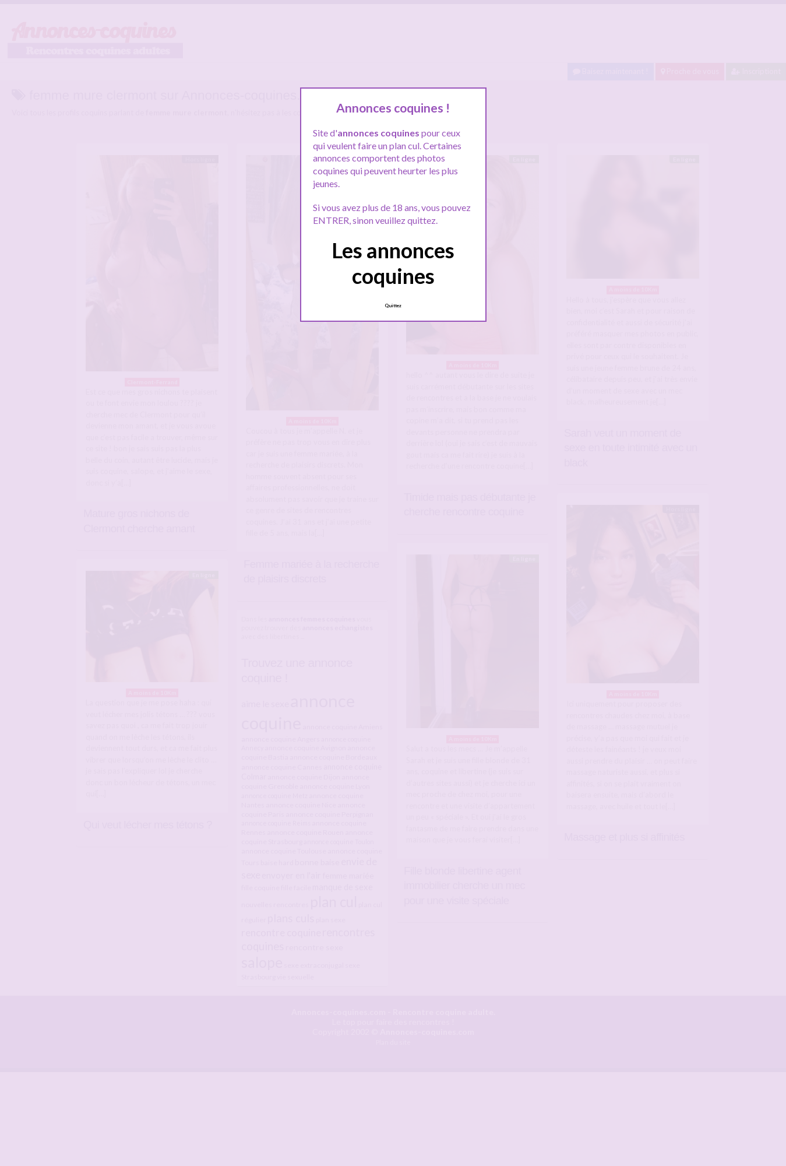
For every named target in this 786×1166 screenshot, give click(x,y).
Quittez (393, 305)
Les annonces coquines (393, 262)
